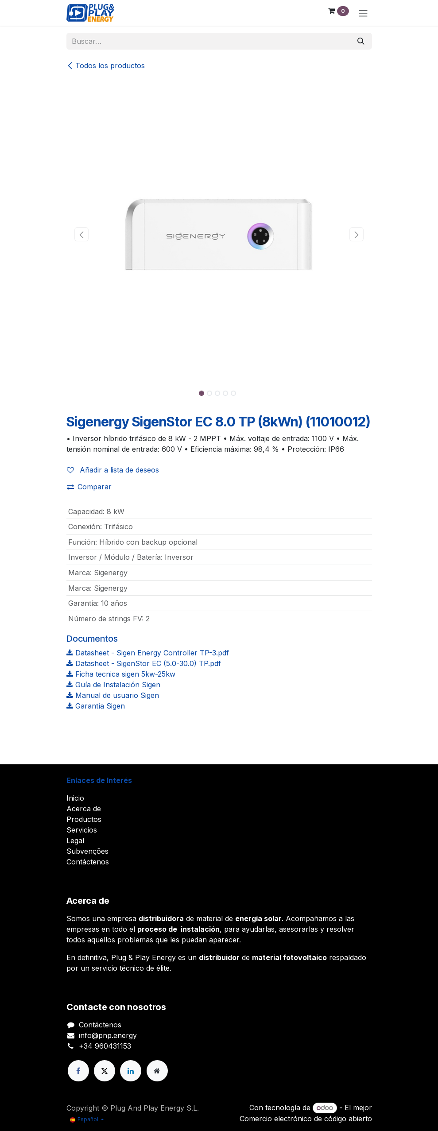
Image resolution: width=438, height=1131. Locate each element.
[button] (81, 234)
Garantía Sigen (95, 705)
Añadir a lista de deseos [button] (113, 469)
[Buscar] (361, 41)
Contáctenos (87, 861)
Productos (83, 819)
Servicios (81, 829)
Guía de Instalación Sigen (113, 684)
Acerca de (83, 808)
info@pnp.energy (108, 1035)
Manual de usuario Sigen (112, 695)
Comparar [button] (89, 486)
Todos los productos (105, 65)
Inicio (75, 798)
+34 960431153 (105, 1046)
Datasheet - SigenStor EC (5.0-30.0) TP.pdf (143, 663)
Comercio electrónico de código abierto (306, 1118)
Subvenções (87, 851)
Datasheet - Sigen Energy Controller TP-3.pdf (147, 652)
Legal (75, 840)
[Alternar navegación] (363, 13)
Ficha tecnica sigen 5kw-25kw (120, 674)
